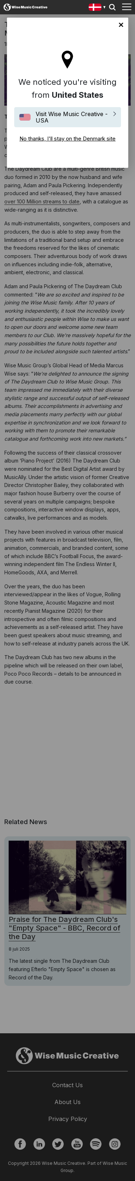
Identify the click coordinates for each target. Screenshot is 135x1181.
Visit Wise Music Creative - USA (72, 117)
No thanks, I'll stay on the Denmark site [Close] (121, 25)
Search (112, 7)
